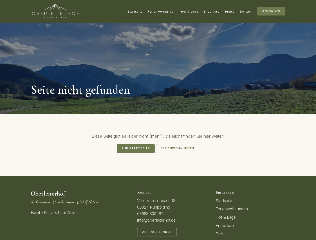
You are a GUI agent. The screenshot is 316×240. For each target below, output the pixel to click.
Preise (230, 11)
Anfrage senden (157, 231)
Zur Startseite (136, 148)
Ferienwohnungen (162, 11)
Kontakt (246, 11)
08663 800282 (150, 213)
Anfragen (271, 11)
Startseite (135, 11)
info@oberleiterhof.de (156, 220)
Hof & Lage (189, 11)
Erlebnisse (212, 11)
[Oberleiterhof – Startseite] (55, 11)
